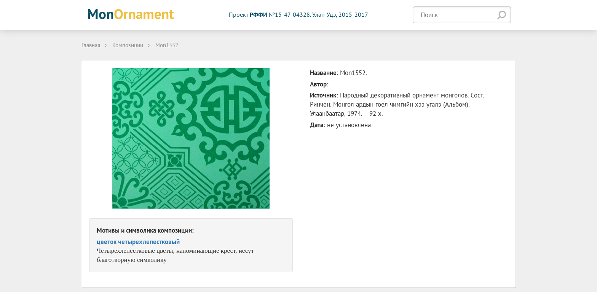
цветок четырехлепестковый (138, 242)
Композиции (127, 45)
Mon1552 (166, 45)
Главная (90, 45)
